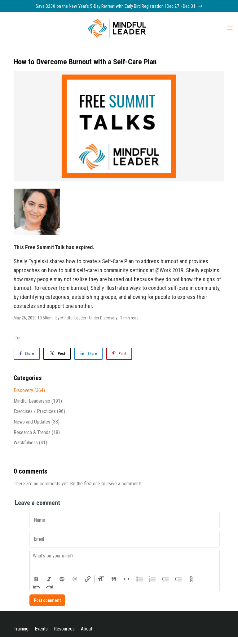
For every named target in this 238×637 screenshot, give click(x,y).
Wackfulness (30, 443)
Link (87, 579)
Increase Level (178, 579)
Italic (49, 579)
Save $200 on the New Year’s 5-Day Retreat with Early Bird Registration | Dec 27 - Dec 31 (119, 6)
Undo (36, 587)
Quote (114, 579)
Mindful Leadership (38, 401)
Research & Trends (37, 432)
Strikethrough (61, 579)
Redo (49, 587)
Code (126, 579)
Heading (101, 579)
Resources (64, 629)
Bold (36, 579)
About (86, 629)
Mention (75, 579)
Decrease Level (165, 579)
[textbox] (124, 562)
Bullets (139, 579)
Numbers (152, 579)
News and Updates (37, 422)
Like (17, 338)
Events (41, 629)
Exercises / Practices (39, 411)
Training (21, 629)
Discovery (108, 317)
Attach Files (191, 579)
